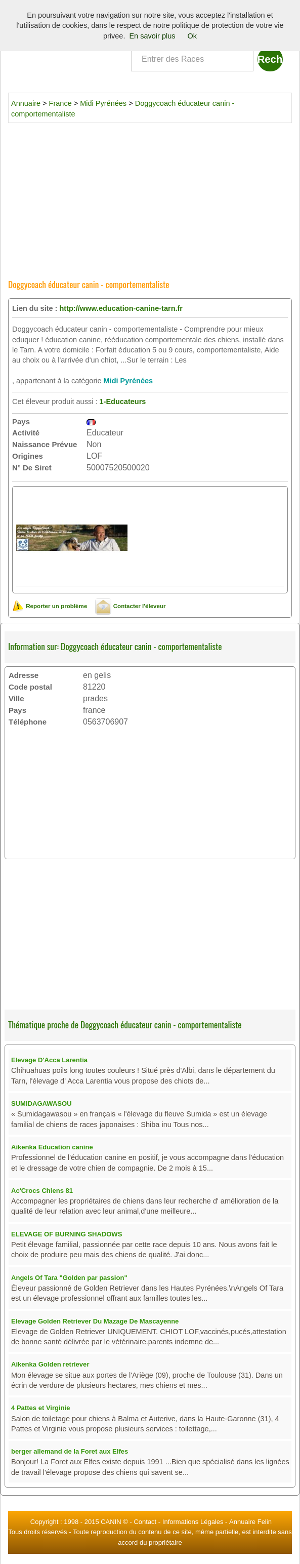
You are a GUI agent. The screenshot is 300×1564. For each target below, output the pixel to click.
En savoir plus (152, 36)
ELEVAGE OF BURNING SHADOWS (66, 1234)
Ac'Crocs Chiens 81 (42, 1190)
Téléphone (28, 722)
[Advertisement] (150, 197)
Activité (25, 432)
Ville (16, 698)
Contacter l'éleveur (130, 606)
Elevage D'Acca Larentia (49, 1060)
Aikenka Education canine (52, 1147)
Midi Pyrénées (103, 103)
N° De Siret (32, 467)
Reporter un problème (49, 606)
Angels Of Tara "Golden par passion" (69, 1277)
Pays (21, 421)
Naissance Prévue (44, 444)
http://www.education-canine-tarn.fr (121, 308)
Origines (27, 456)
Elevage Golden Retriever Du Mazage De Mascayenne (95, 1321)
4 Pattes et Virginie (40, 1408)
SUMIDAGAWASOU (41, 1103)
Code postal (30, 687)
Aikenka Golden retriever (50, 1364)
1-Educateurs (122, 401)
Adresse (23, 675)
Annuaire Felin (250, 1522)
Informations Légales (193, 1522)
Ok (192, 36)
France (60, 103)
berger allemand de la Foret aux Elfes (69, 1451)
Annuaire (25, 103)
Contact (145, 1522)
